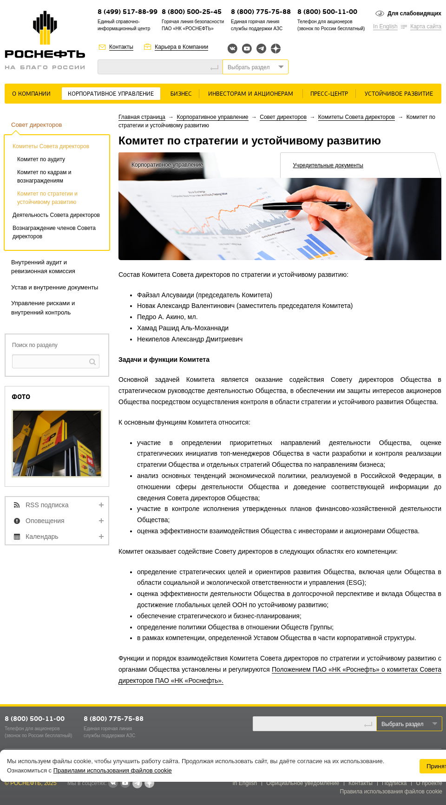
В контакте (113, 784)
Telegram (261, 48)
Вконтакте (232, 48)
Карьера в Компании (181, 47)
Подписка (394, 783)
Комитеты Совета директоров (51, 146)
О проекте (429, 783)
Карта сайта (425, 26)
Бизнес (181, 94)
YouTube (247, 48)
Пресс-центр (329, 94)
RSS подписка (47, 505)
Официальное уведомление (302, 783)
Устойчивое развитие (399, 94)
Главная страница (141, 117)
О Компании (31, 94)
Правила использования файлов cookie (391, 791)
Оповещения (45, 520)
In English (385, 26)
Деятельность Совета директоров (56, 215)
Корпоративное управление (111, 94)
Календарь (42, 536)
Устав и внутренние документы (54, 287)
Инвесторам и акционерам (250, 94)
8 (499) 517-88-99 (127, 12)
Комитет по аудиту (41, 159)
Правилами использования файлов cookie (112, 770)
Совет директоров (36, 124)
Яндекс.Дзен (276, 48)
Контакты (121, 47)
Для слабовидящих (414, 13)
